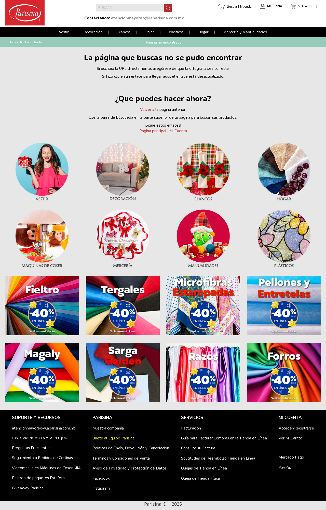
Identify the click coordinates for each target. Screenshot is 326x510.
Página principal (152, 130)
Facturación (191, 428)
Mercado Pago (291, 457)
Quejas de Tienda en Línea (204, 468)
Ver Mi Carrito (290, 438)
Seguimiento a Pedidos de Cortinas (42, 457)
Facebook (101, 478)
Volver (145, 109)
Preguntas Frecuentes (31, 447)
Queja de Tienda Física (200, 478)
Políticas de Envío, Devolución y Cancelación (130, 448)
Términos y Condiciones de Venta (121, 458)
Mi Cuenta (274, 6)
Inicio (14, 42)
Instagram (101, 488)
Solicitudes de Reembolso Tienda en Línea (218, 458)
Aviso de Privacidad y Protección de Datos (129, 468)
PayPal (285, 467)
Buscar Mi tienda (239, 6)
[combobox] (130, 8)
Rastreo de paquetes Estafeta (38, 477)
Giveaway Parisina (28, 488)
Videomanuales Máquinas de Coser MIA (46, 468)
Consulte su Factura (198, 448)
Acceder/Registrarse (296, 428)
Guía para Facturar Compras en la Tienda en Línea (224, 438)
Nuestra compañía (108, 428)
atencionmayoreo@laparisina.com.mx (44, 428)
